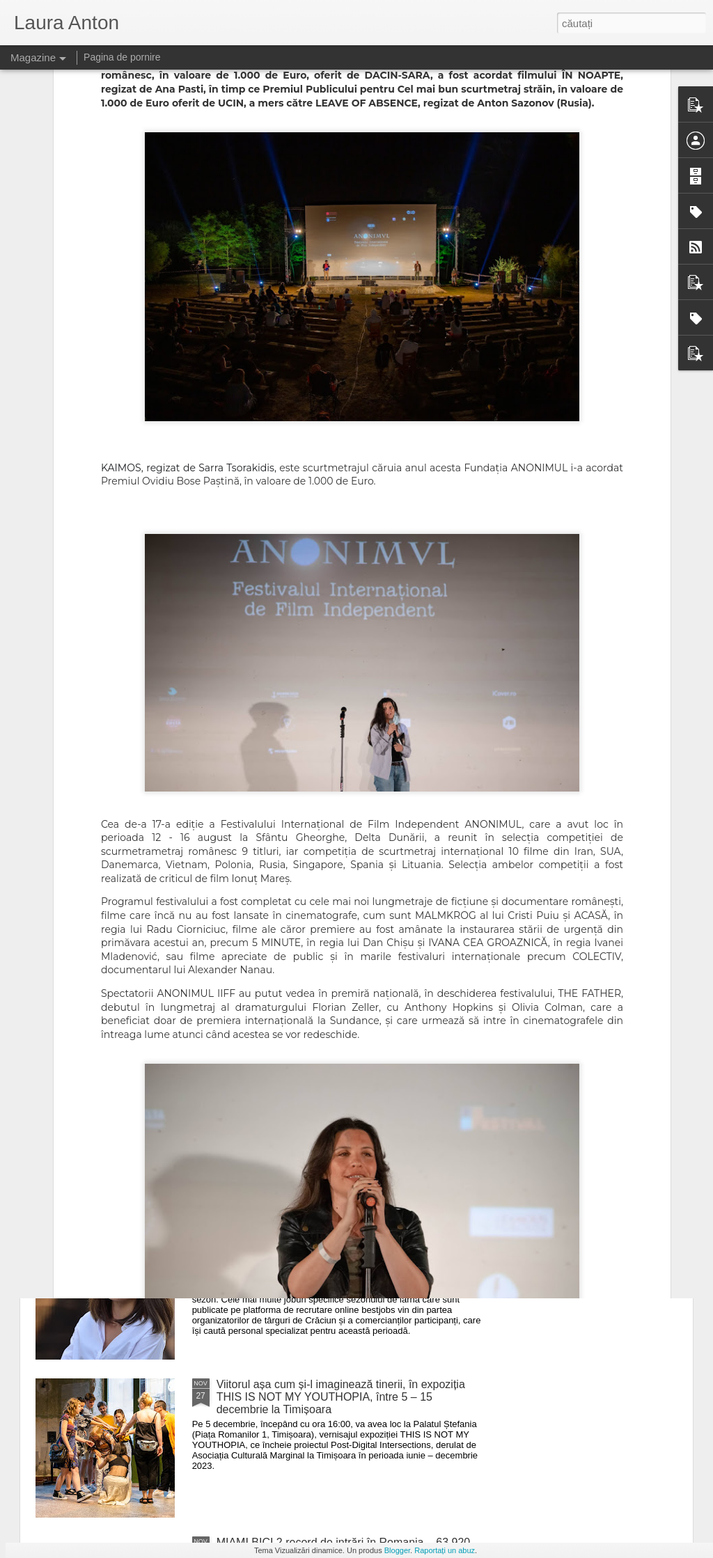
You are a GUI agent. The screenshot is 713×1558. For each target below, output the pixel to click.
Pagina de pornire (122, 57)
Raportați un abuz (444, 1550)
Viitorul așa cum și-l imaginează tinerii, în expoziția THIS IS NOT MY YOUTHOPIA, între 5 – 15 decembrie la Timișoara (341, 1396)
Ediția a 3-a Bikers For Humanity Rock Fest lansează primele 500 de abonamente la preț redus (347, 1074)
